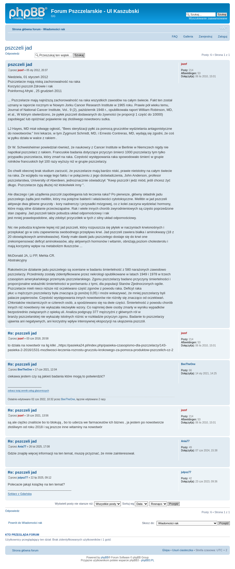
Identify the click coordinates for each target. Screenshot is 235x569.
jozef (21, 70)
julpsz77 (23, 477)
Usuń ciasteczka (182, 550)
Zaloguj (222, 36)
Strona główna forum (26, 29)
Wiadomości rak (54, 29)
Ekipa (166, 550)
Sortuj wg (135, 503)
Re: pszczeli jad (22, 333)
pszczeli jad (18, 48)
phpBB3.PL (147, 560)
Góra (225, 325)
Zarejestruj (205, 36)
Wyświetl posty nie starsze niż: (88, 503)
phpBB (104, 557)
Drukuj (215, 28)
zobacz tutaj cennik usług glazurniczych (28, 390)
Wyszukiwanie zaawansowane (208, 18)
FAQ (175, 36)
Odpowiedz (18, 55)
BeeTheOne (25, 369)
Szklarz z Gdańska (20, 493)
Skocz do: (148, 523)
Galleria (188, 36)
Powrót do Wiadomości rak (25, 522)
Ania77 (22, 446)
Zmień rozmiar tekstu (223, 28)
